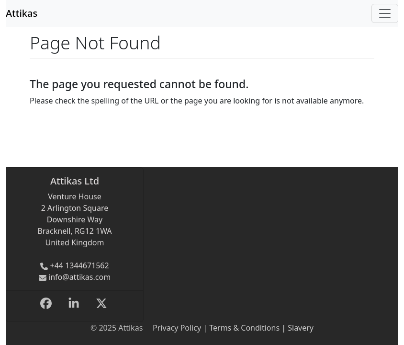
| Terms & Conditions (240, 327)
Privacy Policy (177, 327)
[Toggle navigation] (384, 13)
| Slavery (297, 327)
